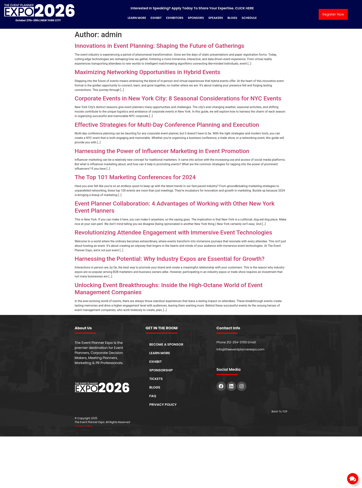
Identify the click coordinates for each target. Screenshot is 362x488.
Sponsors (196, 18)
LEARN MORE (159, 353)
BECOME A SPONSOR (166, 344)
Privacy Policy (83, 426)
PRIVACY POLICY (163, 404)
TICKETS (156, 378)
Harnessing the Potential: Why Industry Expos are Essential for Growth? (170, 258)
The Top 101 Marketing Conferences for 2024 (135, 177)
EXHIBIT (155, 361)
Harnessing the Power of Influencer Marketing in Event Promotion (162, 151)
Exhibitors (174, 18)
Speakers (215, 18)
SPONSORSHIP (161, 370)
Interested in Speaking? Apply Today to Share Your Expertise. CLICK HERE (192, 8)
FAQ (152, 396)
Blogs (232, 18)
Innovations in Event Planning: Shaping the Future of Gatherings (159, 45)
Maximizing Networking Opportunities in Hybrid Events (147, 72)
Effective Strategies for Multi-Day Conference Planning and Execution (167, 124)
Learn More (137, 18)
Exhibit (156, 18)
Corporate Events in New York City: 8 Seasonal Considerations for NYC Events (178, 98)
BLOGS (154, 387)
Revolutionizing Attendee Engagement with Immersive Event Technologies (173, 232)
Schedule (249, 18)
